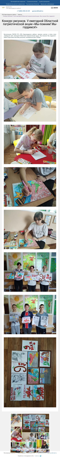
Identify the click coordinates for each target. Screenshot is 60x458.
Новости (20, 14)
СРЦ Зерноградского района (9, 14)
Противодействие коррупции (18, 1)
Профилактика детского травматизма (15, 4)
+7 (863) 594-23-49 (23, 11)
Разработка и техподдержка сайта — (28, 456)
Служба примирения (44, 1)
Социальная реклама (32, 1)
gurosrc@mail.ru (37, 11)
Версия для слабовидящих (47, 4)
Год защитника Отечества (32, 4)
